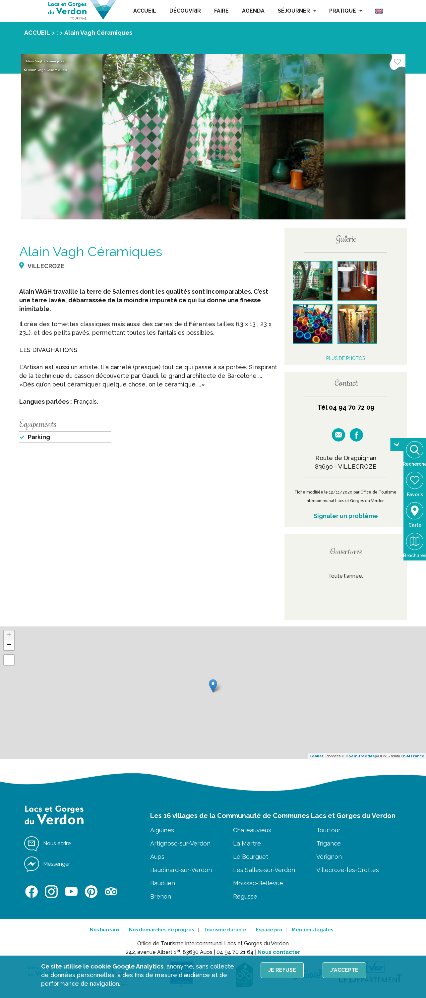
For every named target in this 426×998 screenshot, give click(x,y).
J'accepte (344, 970)
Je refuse (282, 970)
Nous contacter (279, 952)
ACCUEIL (144, 11)
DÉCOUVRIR (185, 11)
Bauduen (162, 883)
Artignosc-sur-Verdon (180, 843)
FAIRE (221, 11)
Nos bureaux (104, 929)
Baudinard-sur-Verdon (181, 869)
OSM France (412, 756)
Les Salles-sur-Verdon (264, 869)
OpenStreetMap (361, 756)
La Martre (247, 843)
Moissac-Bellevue (258, 883)
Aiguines (162, 830)
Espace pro (269, 929)
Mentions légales (312, 929)
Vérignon (329, 856)
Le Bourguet (250, 856)
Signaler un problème (346, 515)
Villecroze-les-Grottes (347, 869)
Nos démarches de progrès (161, 929)
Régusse (245, 896)
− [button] (9, 645)
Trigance (328, 843)
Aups (157, 856)
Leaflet (317, 756)
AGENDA (253, 11)
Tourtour (328, 830)
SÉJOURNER (297, 11)
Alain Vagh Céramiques (98, 32)
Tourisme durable (225, 929)
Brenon (160, 896)
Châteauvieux (252, 830)
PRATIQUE (345, 11)
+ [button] (9, 635)
